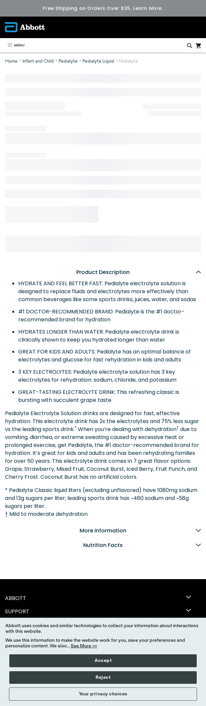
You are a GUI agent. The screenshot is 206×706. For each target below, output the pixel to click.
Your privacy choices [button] (103, 694)
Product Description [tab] (138, 272)
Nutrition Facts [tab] (142, 545)
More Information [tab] (140, 530)
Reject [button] (103, 677)
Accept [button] (103, 660)
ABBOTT (15, 598)
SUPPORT (17, 611)
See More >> (84, 646)
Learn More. (148, 8)
